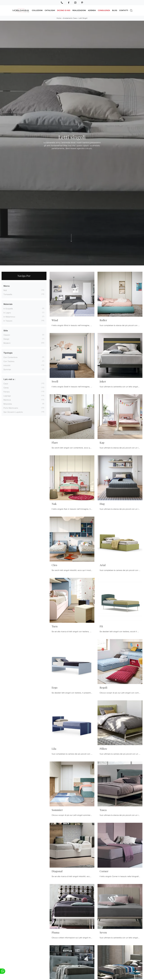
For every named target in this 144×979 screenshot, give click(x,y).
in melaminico (9, 317)
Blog (114, 10)
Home (59, 18)
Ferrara (7, 392)
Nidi (5, 290)
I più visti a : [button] (9, 379)
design (6, 339)
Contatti (123, 10)
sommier (7, 369)
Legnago (7, 396)
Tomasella (8, 294)
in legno (7, 313)
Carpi (6, 383)
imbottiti (7, 365)
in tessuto (8, 321)
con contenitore (10, 357)
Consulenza (104, 10)
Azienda (92, 10)
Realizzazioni (79, 10)
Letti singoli (83, 18)
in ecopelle (8, 308)
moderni (7, 343)
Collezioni (37, 10)
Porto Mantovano (11, 408)
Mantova (7, 400)
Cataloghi (50, 10)
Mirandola (8, 404)
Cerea (6, 387)
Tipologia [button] (8, 353)
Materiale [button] (8, 304)
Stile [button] (6, 331)
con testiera (9, 361)
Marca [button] (7, 286)
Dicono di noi (63, 10)
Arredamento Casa (70, 18)
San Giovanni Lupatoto (13, 412)
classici (7, 335)
